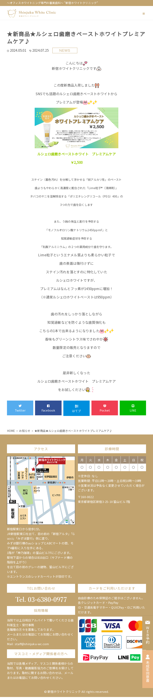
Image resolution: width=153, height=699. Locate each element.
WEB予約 (147, 632)
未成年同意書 (147, 668)
